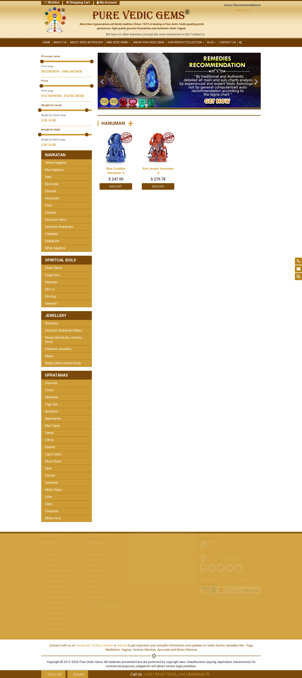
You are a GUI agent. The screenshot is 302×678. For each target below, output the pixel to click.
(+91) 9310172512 (160, 674)
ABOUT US (60, 42)
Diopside (51, 383)
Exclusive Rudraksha (59, 227)
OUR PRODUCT (186, 42)
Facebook (82, 645)
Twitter (95, 645)
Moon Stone (53, 461)
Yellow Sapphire (56, 162)
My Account (107, 2)
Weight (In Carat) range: (53, 115)
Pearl (48, 205)
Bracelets (51, 323)
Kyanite (50, 447)
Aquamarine (53, 418)
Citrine (49, 440)
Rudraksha (52, 241)
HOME (46, 42)
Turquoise (51, 511)
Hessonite (52, 198)
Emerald (50, 191)
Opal (48, 468)
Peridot (50, 475)
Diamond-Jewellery (58, 349)
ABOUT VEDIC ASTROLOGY (86, 42)
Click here (242, 10)
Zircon (49, 390)
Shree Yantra (53, 268)
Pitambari (51, 234)
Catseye (50, 212)
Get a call (54, 674)
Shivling (50, 296)
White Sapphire (55, 248)
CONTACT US (228, 42)
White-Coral (53, 518)
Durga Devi (52, 275)
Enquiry (78, 674)
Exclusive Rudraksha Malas (63, 330)
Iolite (48, 497)
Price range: (47, 66)
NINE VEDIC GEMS (118, 42)
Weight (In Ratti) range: (53, 139)
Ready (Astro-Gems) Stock (63, 363)
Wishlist (51, 2)
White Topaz (53, 490)
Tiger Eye (51, 404)
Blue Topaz (52, 426)
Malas (49, 356)
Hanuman (51, 282)
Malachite (51, 397)
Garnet (49, 433)
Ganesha (51, 303)
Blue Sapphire (54, 170)
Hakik (49, 504)
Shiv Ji (49, 289)
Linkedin (106, 645)
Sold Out (115, 186)
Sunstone (51, 482)
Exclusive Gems (56, 219)
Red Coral (51, 184)
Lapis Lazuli (53, 454)
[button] (102, 81)
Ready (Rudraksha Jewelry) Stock (63, 340)
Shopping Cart (78, 2)
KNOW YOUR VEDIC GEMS (148, 42)
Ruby (48, 177)
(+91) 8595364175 (193, 674)
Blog (211, 42)
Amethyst (51, 411)
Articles (122, 645)
